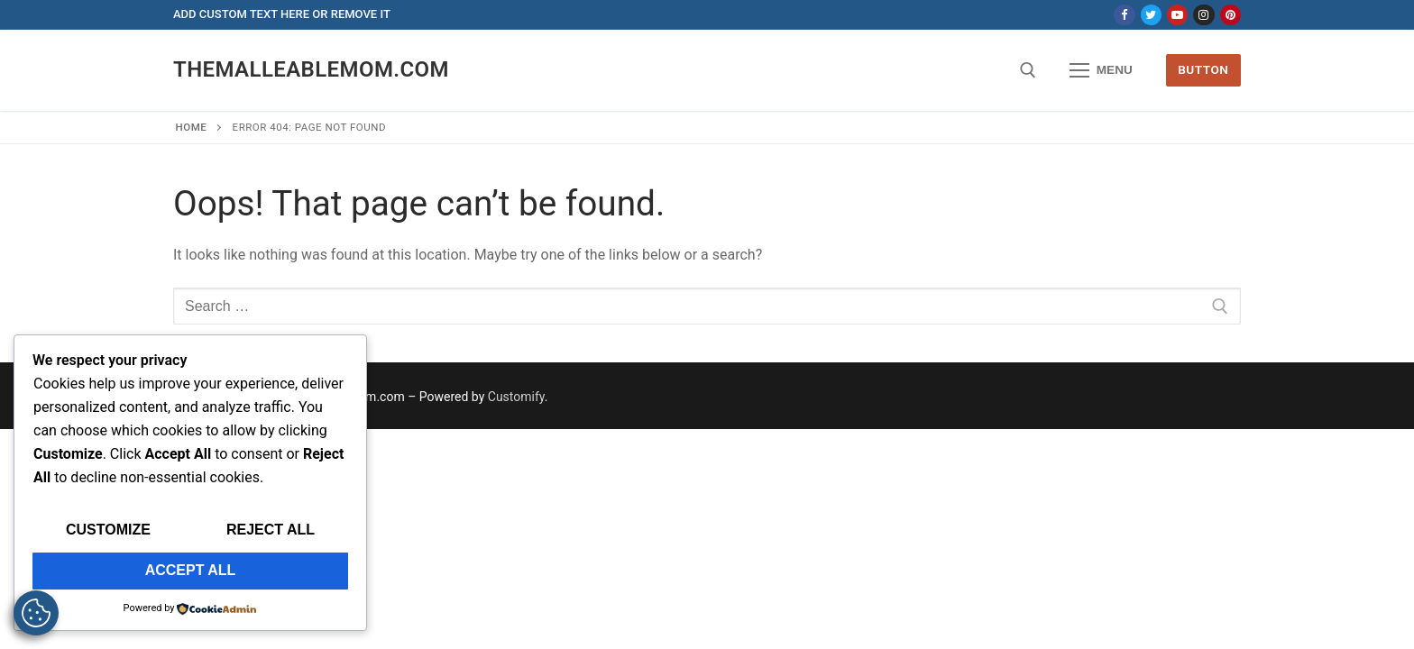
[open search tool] (1028, 70)
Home (191, 127)
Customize (108, 529)
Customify (516, 396)
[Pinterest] (1230, 15)
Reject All (270, 529)
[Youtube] (1177, 15)
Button (1203, 69)
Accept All (190, 570)
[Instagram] (1203, 15)
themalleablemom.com (311, 69)
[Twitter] (1151, 15)
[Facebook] (1124, 15)
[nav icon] (1101, 70)
